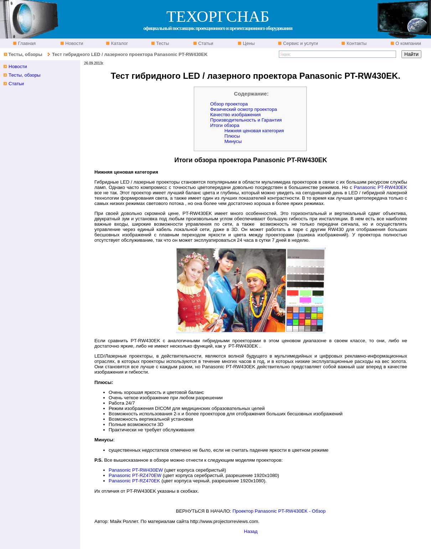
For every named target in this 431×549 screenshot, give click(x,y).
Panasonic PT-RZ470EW (135, 475)
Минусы (233, 141)
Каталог (119, 43)
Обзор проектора (229, 104)
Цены (248, 43)
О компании (407, 43)
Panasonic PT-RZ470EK (134, 480)
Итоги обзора (224, 125)
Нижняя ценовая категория (254, 130)
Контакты (356, 43)
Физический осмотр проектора (243, 109)
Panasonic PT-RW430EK (380, 187)
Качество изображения (235, 114)
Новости (73, 43)
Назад (251, 531)
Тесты (162, 43)
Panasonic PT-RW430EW (136, 470)
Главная (26, 43)
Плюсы (232, 136)
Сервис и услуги (300, 43)
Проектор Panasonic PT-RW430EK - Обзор (279, 511)
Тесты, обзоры (25, 54)
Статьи (205, 43)
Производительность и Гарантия (246, 120)
